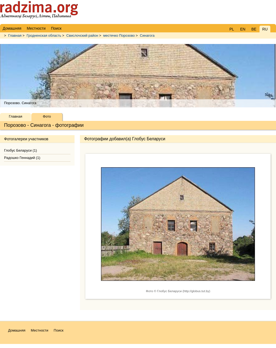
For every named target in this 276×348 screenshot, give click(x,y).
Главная (14, 35)
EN (242, 29)
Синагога (147, 35)
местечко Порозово (119, 35)
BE (254, 29)
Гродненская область (44, 35)
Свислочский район (82, 35)
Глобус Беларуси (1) (20, 150)
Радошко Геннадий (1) (22, 158)
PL (231, 29)
